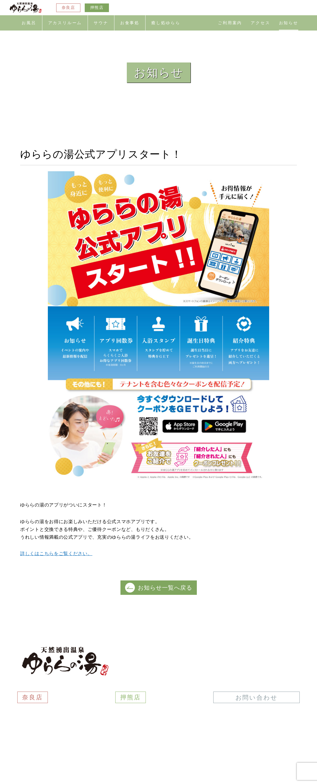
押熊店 (96, 7)
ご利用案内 (230, 23)
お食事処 (129, 23)
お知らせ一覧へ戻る (158, 588)
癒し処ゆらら (165, 23)
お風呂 (29, 23)
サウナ (101, 23)
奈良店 (68, 7)
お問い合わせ (256, 697)
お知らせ (288, 23)
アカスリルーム (65, 23)
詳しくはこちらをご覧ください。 (56, 553)
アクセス (260, 23)
